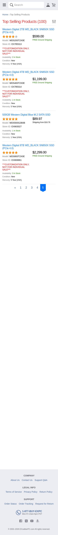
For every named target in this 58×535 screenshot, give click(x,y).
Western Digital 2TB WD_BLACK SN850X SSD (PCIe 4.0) (28, 31)
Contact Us (27, 480)
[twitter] (26, 520)
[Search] (11, 5)
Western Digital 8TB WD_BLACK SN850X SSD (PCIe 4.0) (28, 147)
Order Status (10, 504)
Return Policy (46, 492)
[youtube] (31, 520)
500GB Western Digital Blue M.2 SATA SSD (26, 114)
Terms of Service (14, 492)
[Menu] (4, 5)
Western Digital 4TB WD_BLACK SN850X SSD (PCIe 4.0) (28, 73)
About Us (15, 480)
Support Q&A (41, 480)
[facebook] (20, 520)
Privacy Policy (30, 492)
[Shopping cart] (53, 5)
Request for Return (44, 504)
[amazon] (37, 520)
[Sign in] (48, 5)
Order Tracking (26, 504)
